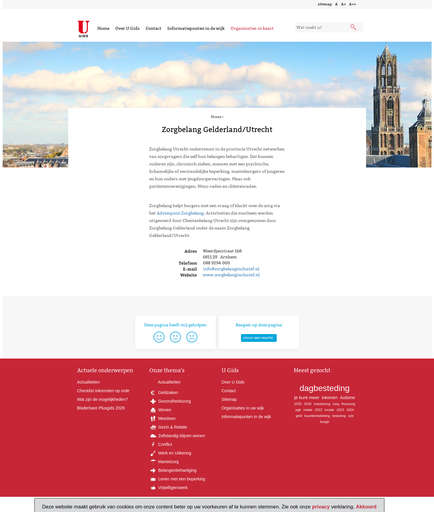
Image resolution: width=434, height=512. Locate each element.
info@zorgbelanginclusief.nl (231, 268)
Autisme (347, 397)
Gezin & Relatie (168, 427)
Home (103, 28)
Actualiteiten (88, 382)
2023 (340, 410)
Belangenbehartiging (172, 470)
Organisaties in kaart (252, 28)
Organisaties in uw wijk (243, 408)
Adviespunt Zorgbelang (180, 213)
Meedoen (162, 418)
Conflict (160, 444)
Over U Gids (127, 28)
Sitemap (229, 399)
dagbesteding (325, 388)
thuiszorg (348, 404)
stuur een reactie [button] (258, 337)
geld (299, 416)
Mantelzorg (164, 461)
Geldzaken (163, 392)
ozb (351, 416)
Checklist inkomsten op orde (103, 390)
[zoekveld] (329, 27)
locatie (329, 410)
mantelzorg (322, 404)
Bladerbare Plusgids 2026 (101, 408)
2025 (298, 404)
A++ (352, 4)
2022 (318, 410)
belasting (339, 416)
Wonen (160, 409)
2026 (307, 404)
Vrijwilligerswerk (168, 487)
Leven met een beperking (177, 479)
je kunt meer (307, 397)
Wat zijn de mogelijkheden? (102, 399)
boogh (324, 421)
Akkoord (366, 507)
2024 (350, 410)
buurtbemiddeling (317, 416)
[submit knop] (354, 28)
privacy (321, 507)
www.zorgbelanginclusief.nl (231, 274)
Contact (153, 28)
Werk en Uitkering (170, 453)
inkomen (329, 397)
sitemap (325, 4)
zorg (336, 404)
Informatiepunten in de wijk (196, 28)
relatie (307, 410)
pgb (298, 410)
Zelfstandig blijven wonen (177, 435)
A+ (343, 4)
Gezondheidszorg (170, 401)
